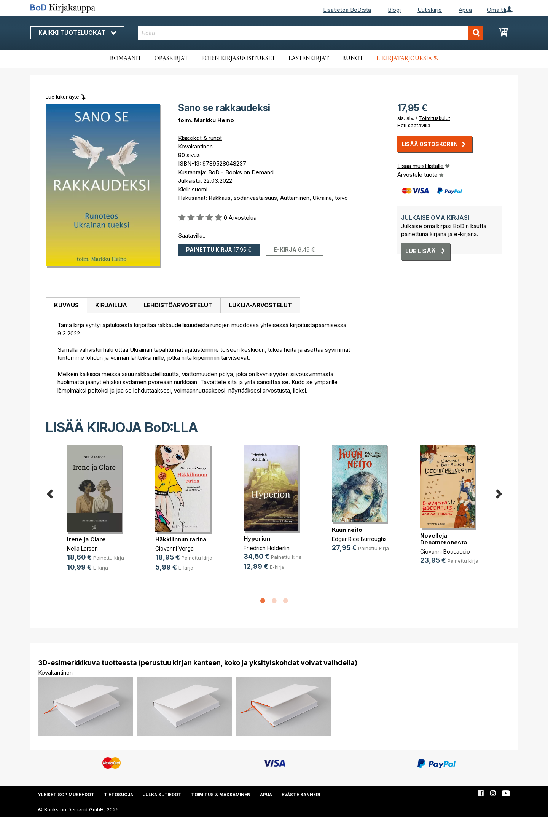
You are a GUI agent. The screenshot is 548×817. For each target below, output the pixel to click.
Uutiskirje (429, 9)
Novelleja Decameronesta (443, 539)
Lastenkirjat (308, 58)
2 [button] (274, 601)
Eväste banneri (301, 794)
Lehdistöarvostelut (177, 305)
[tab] (66, 305)
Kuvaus (66, 305)
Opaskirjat (171, 58)
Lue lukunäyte (62, 97)
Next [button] (498, 492)
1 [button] (262, 601)
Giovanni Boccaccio (445, 551)
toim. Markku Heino (206, 120)
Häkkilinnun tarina (180, 539)
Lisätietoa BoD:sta (347, 9)
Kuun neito (347, 529)
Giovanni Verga (174, 548)
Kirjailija (111, 305)
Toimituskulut (434, 118)
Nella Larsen (82, 548)
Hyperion (257, 538)
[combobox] (311, 33)
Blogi (394, 9)
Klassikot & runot (200, 138)
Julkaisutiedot (162, 794)
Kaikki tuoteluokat (77, 32)
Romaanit (125, 58)
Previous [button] (49, 492)
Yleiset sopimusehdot (66, 794)
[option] (97, 514)
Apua (465, 9)
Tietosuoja (118, 794)
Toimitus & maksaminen (220, 794)
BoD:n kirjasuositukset (238, 58)
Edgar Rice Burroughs (359, 539)
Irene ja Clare (86, 539)
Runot (352, 58)
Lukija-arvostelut (260, 305)
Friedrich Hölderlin (267, 548)
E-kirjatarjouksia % (407, 58)
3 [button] (285, 601)
